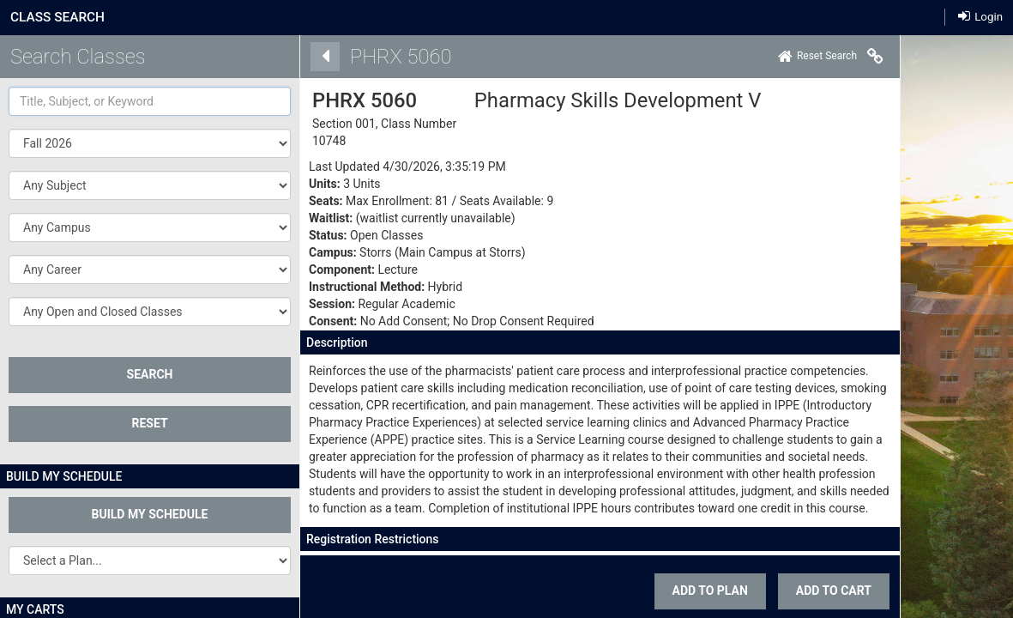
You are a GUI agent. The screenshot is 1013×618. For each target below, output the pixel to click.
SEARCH (150, 374)
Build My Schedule (150, 514)
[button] (150, 185)
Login (980, 16)
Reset (149, 423)
